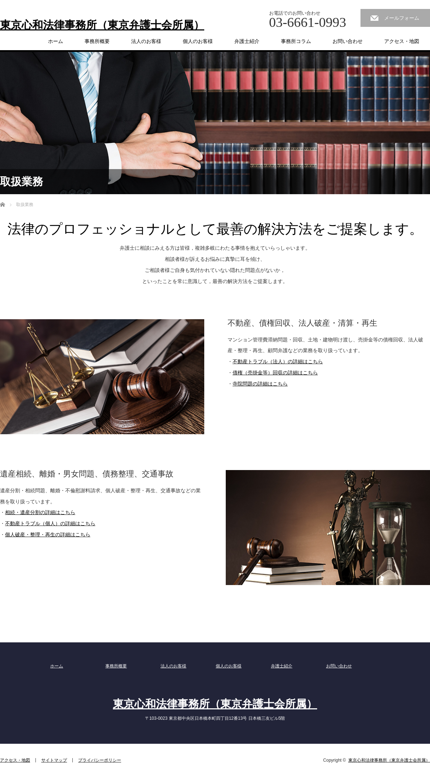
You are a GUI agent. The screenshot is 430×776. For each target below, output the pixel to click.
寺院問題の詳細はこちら (260, 384)
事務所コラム (296, 41)
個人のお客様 (198, 41)
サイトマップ (54, 760)
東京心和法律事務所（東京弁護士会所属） (102, 25)
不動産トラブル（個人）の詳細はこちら (50, 523)
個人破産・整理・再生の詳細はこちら (47, 534)
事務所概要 (97, 41)
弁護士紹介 (246, 41)
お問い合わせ (348, 41)
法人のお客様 (146, 41)
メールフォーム (401, 18)
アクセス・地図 (401, 41)
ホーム (55, 41)
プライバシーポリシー (99, 760)
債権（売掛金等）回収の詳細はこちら (275, 372)
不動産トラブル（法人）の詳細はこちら (278, 361)
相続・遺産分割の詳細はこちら (40, 512)
